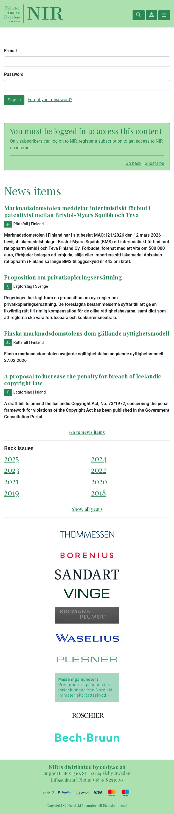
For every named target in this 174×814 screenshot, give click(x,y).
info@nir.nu (63, 780)
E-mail (10, 50)
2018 (98, 492)
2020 (99, 481)
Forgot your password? (50, 99)
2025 (11, 458)
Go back (133, 163)
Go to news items (87, 432)
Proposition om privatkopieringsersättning (63, 277)
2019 (11, 492)
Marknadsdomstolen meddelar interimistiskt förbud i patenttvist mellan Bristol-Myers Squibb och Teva (77, 211)
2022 (98, 469)
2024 (98, 458)
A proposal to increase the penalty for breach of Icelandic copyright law (82, 379)
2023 (11, 469)
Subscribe (154, 163)
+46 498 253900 (107, 780)
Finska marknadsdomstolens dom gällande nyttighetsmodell (86, 333)
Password (14, 74)
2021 (11, 481)
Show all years (87, 509)
